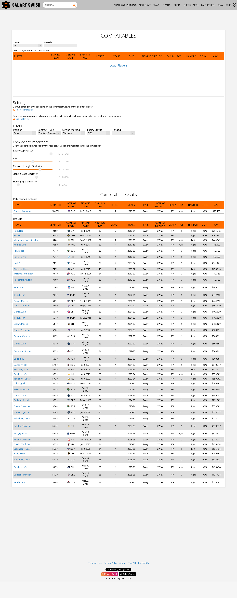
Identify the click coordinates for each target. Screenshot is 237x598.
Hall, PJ (17, 262)
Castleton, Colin (21, 374)
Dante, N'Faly (20, 364)
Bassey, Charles (22, 336)
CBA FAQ (132, 562)
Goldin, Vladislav (22, 444)
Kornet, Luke (20, 244)
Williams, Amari (21, 389)
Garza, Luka (20, 311)
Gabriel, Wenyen (22, 211)
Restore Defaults (23, 109)
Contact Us (143, 562)
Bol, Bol (17, 235)
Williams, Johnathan (23, 273)
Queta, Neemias (22, 305)
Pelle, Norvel (20, 256)
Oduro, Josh (20, 383)
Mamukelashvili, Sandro (26, 240)
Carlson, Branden (22, 400)
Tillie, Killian (19, 294)
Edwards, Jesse (21, 412)
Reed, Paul (19, 287)
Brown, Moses (21, 300)
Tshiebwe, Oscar (22, 378)
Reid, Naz (18, 230)
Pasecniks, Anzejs (23, 279)
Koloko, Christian (22, 425)
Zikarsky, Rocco (21, 269)
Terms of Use (95, 562)
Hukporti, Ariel (21, 369)
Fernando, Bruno (22, 351)
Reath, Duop (20, 482)
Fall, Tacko (19, 250)
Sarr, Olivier (20, 453)
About (122, 562)
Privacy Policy (110, 562)
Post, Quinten (20, 433)
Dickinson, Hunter (22, 448)
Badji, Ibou (19, 358)
